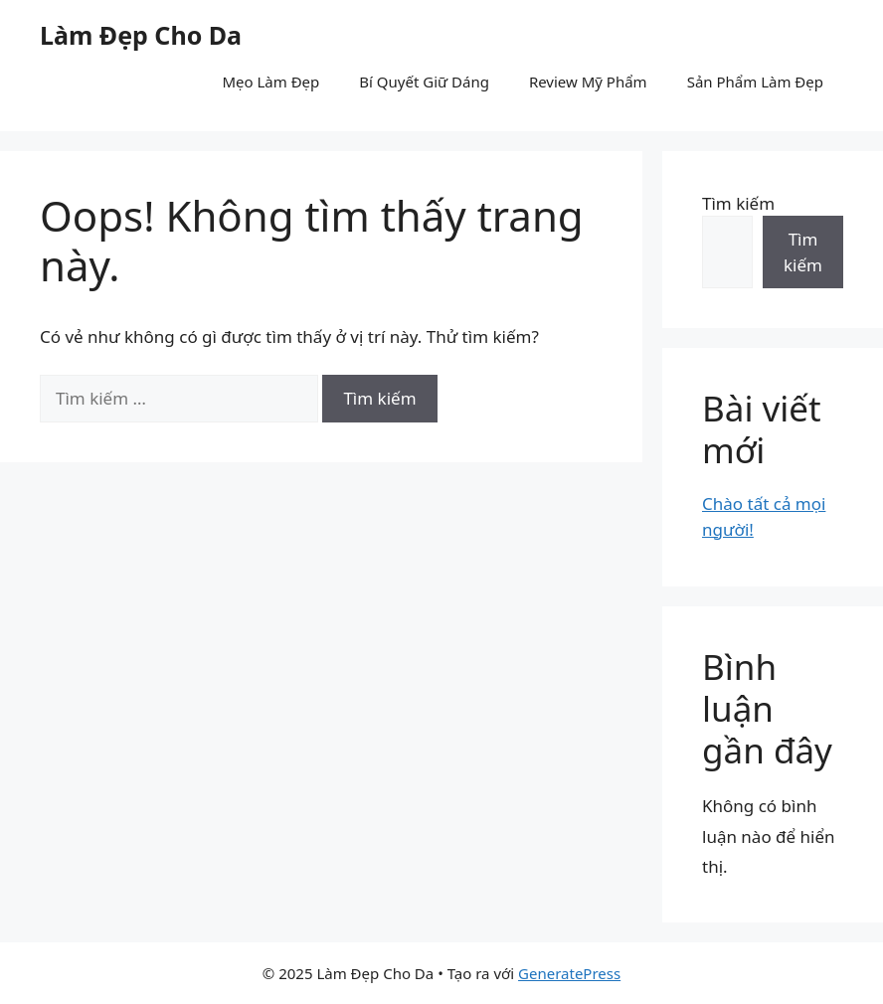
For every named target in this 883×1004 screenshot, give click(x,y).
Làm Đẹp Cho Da (141, 35)
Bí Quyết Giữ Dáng (424, 81)
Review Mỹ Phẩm (588, 81)
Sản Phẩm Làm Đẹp (755, 81)
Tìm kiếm (738, 203)
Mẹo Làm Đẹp (270, 81)
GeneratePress (569, 973)
